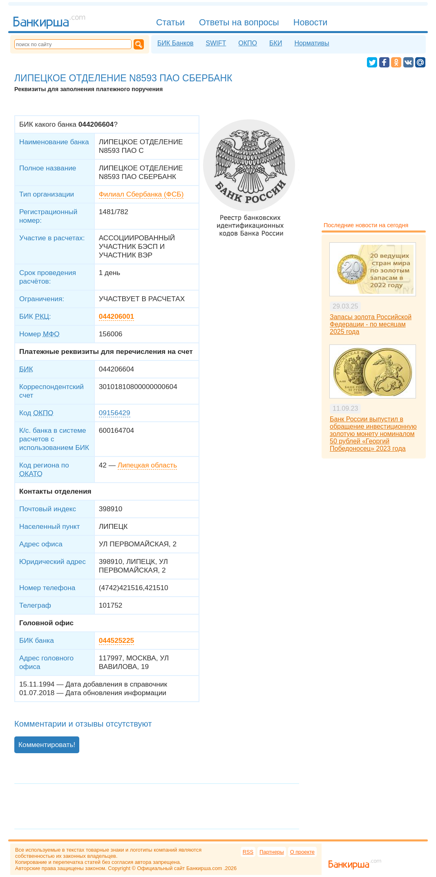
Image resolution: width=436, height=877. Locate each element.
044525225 (116, 640)
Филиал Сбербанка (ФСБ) (141, 194)
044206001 (116, 316)
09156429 (114, 413)
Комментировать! (46, 745)
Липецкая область (147, 465)
